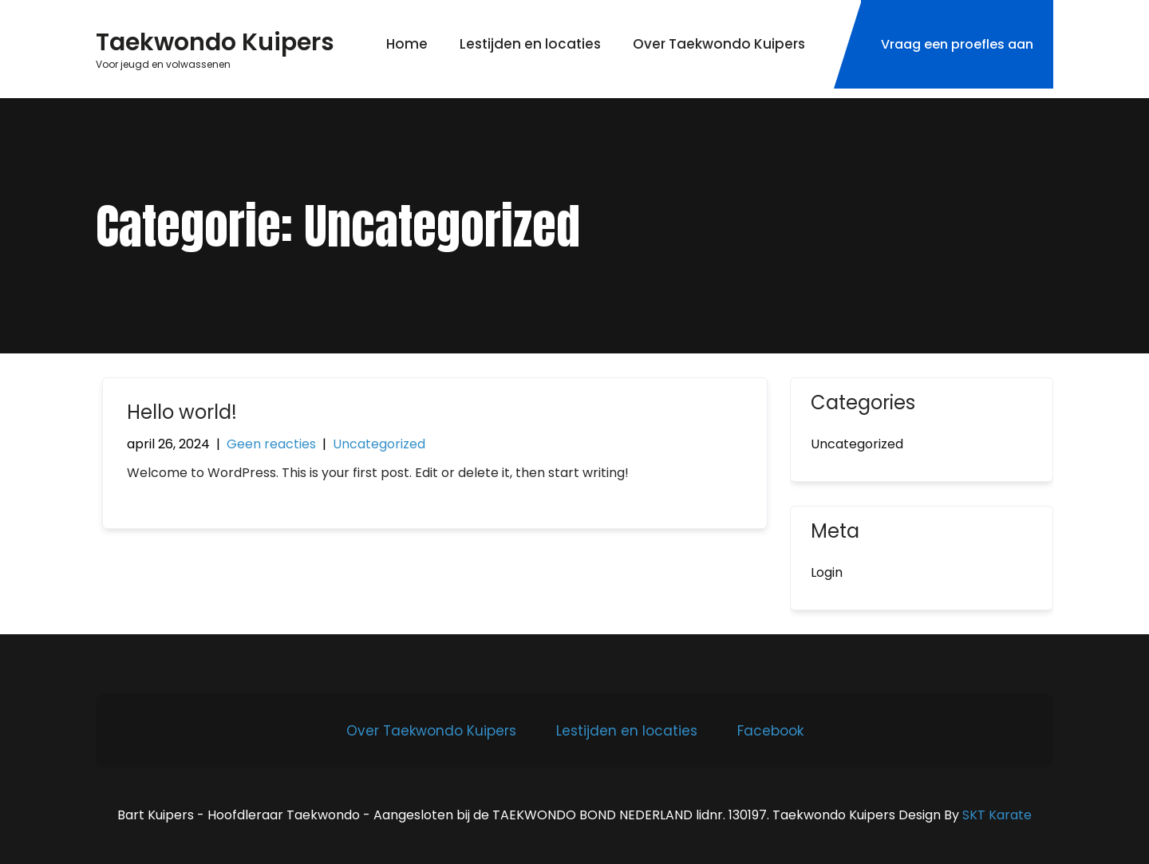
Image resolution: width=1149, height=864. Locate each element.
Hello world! (182, 412)
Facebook (770, 730)
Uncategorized (379, 444)
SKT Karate (997, 815)
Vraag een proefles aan (957, 44)
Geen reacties (271, 444)
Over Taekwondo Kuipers (719, 43)
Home (407, 43)
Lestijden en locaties (530, 43)
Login (827, 572)
